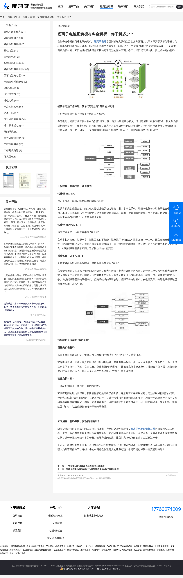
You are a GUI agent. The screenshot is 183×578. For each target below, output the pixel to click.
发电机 (79, 546)
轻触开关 (117, 550)
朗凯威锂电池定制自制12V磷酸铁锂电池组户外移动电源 (92, 469)
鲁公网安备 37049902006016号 (78, 569)
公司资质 (17, 523)
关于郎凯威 (17, 508)
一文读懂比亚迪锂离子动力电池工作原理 (85, 466)
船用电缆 (138, 546)
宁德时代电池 (11, 150)
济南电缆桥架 (126, 546)
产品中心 (56, 508)
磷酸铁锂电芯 (11, 38)
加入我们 (139, 6)
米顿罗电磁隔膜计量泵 (164, 546)
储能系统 (9, 131)
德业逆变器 (10, 94)
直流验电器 (28, 550)
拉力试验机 (89, 546)
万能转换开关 (15, 550)
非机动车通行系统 (17, 553)
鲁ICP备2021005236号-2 (108, 569)
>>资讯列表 (171, 475)
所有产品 (73, 6)
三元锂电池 (10, 56)
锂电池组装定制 (166, 517)
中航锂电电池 (11, 144)
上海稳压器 (85, 550)
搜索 (179, 7)
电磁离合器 (127, 550)
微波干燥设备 (73, 550)
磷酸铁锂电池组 (12, 44)
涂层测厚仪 (148, 546)
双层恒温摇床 (60, 550)
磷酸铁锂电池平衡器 (15, 69)
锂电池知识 (106, 6)
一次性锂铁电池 (12, 106)
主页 (60, 6)
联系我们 (123, 6)
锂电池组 (9, 100)
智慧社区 (4, 553)
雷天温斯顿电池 (12, 137)
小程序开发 (60, 546)
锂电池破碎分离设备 (35, 546)
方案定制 (94, 508)
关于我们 (89, 6)
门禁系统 (170, 550)
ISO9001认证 (113, 546)
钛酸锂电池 (10, 88)
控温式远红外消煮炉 (43, 550)
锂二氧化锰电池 (12, 125)
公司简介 (17, 515)
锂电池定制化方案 (13, 31)
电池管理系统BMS (13, 81)
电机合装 (138, 550)
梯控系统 (161, 550)
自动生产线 (106, 550)
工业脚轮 (50, 546)
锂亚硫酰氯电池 (12, 119)
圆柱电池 (9, 50)
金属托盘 (71, 546)
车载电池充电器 (12, 63)
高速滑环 (96, 550)
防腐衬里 (4, 550)
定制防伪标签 (149, 550)
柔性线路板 (100, 546)
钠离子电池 (10, 112)
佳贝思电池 (10, 156)
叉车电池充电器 (12, 75)
